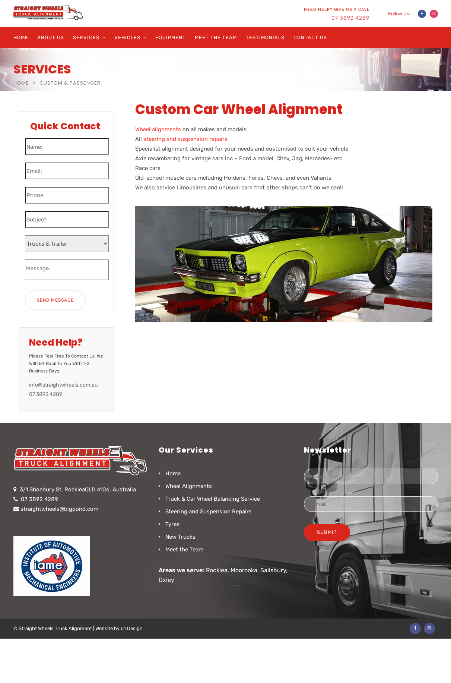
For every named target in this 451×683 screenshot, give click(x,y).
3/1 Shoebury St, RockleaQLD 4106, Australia (78, 489)
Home (20, 37)
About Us (50, 37)
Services (86, 37)
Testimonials (265, 37)
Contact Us (310, 37)
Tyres (172, 524)
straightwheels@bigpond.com (59, 509)
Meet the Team (216, 37)
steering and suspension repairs (185, 139)
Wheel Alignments (188, 486)
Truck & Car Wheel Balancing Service (212, 498)
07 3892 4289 (350, 18)
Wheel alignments (158, 129)
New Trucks (180, 537)
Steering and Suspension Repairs (208, 511)
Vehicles (127, 37)
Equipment (170, 37)
